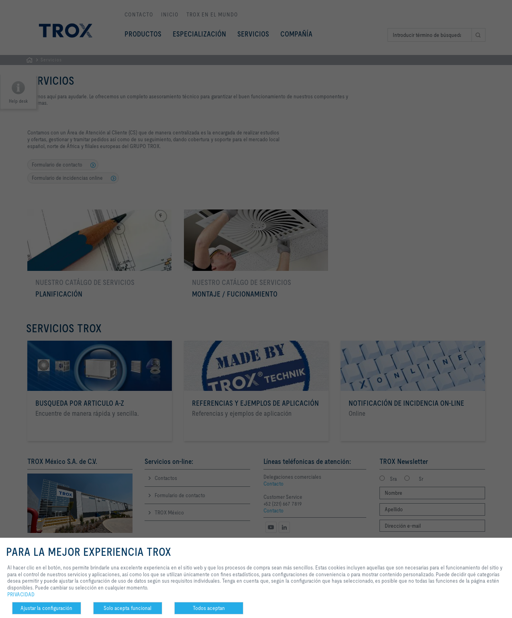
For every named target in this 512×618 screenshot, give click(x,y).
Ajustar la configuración (46, 608)
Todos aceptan (209, 608)
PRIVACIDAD (21, 594)
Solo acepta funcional (127, 608)
